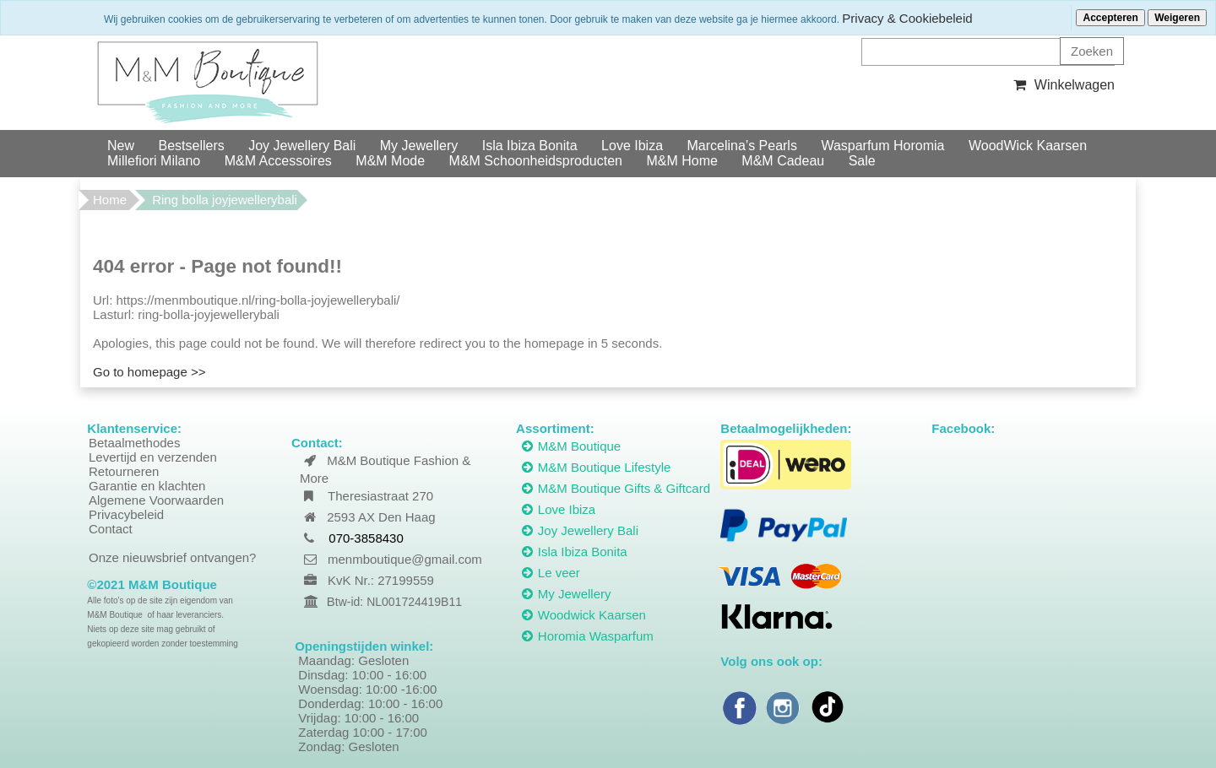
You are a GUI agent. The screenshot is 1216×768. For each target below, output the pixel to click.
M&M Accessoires (278, 161)
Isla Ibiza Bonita (530, 145)
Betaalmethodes (134, 442)
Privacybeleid (126, 514)
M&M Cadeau (782, 161)
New (120, 145)
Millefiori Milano (153, 161)
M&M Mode (390, 161)
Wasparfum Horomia (882, 145)
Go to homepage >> (149, 372)
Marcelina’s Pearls (742, 145)
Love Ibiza (632, 145)
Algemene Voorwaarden (156, 500)
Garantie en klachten (147, 486)
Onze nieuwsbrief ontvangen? (172, 557)
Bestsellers (191, 145)
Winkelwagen (1062, 85)
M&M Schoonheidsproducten (535, 161)
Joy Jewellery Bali (302, 145)
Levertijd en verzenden (153, 457)
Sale (862, 161)
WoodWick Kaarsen (1028, 145)
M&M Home (681, 161)
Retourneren (124, 471)
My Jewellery (419, 145)
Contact (111, 529)
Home (110, 199)
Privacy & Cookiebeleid (907, 18)
